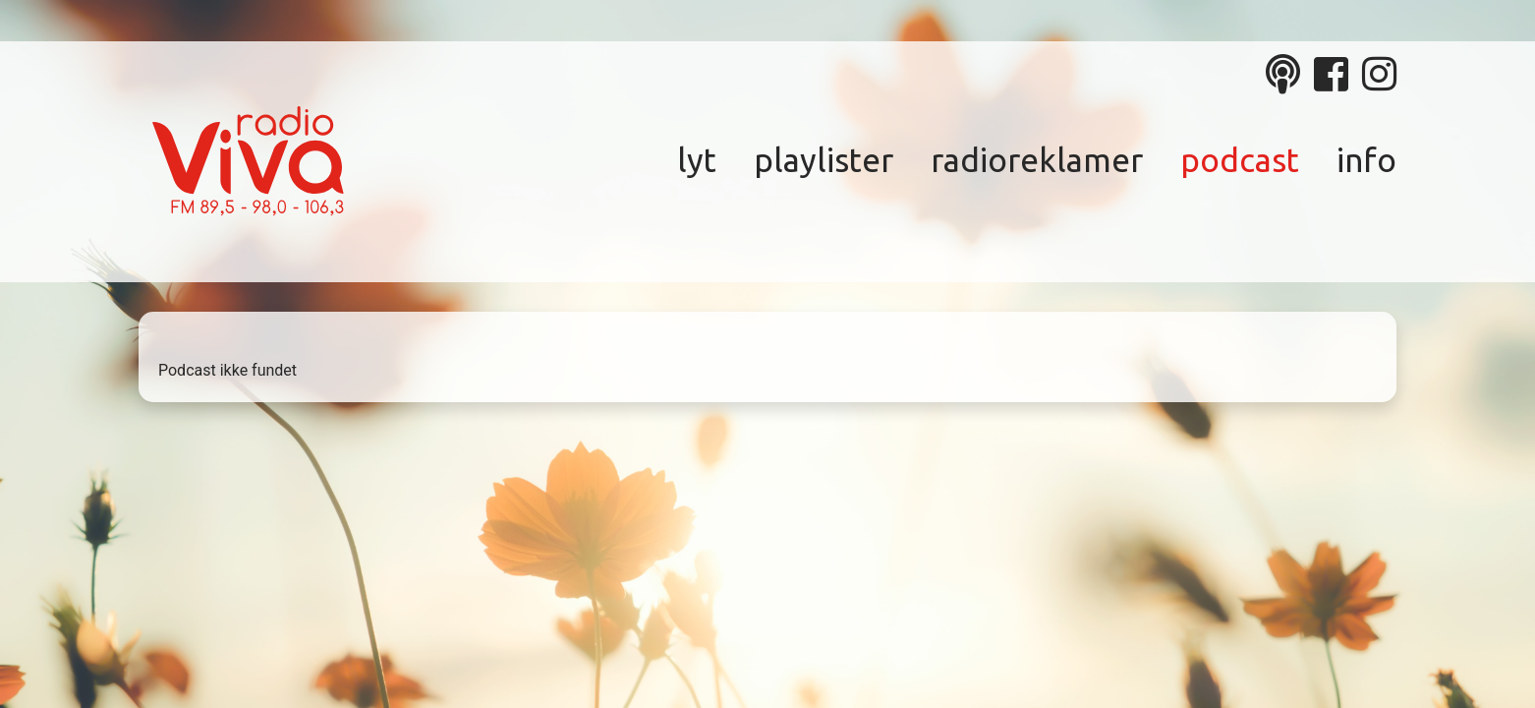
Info (1366, 160)
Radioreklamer (1037, 160)
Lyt (696, 160)
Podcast (1239, 160)
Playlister (823, 160)
